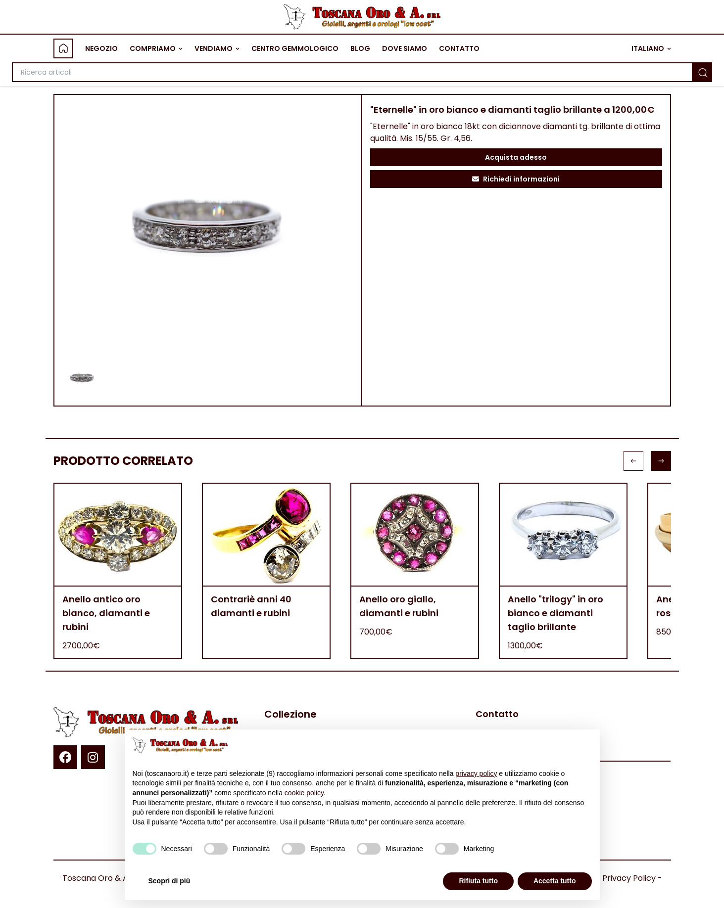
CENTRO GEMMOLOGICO (294, 48)
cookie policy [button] (304, 793)
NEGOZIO (101, 48)
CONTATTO (459, 48)
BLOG (360, 48)
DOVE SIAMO (404, 48)
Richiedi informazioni (516, 179)
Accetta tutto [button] (554, 881)
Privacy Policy (629, 878)
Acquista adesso (516, 157)
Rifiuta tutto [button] (478, 881)
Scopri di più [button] (169, 881)
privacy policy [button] (476, 773)
